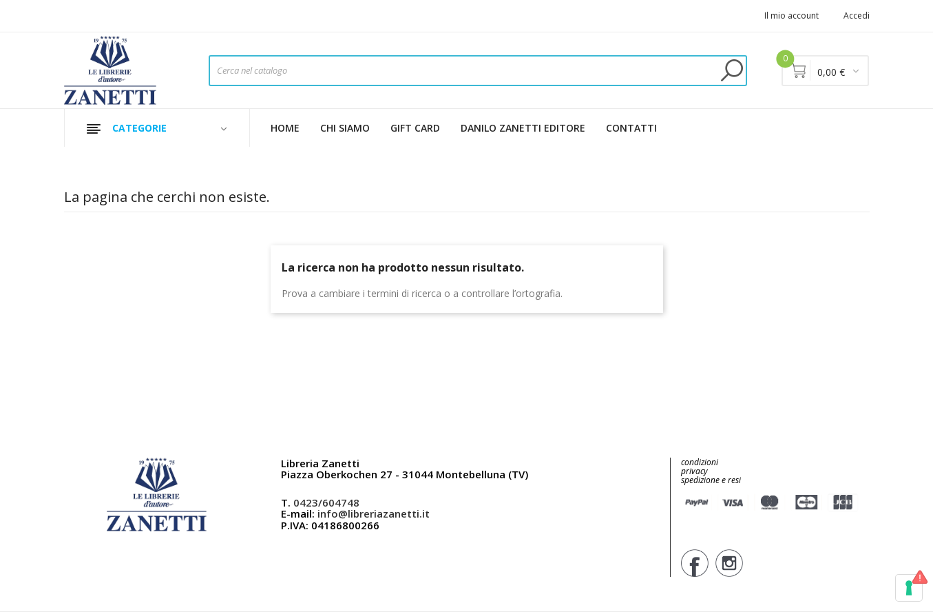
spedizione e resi (711, 481)
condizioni (699, 462)
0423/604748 (326, 502)
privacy (694, 471)
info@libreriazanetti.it (373, 513)
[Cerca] (478, 70)
